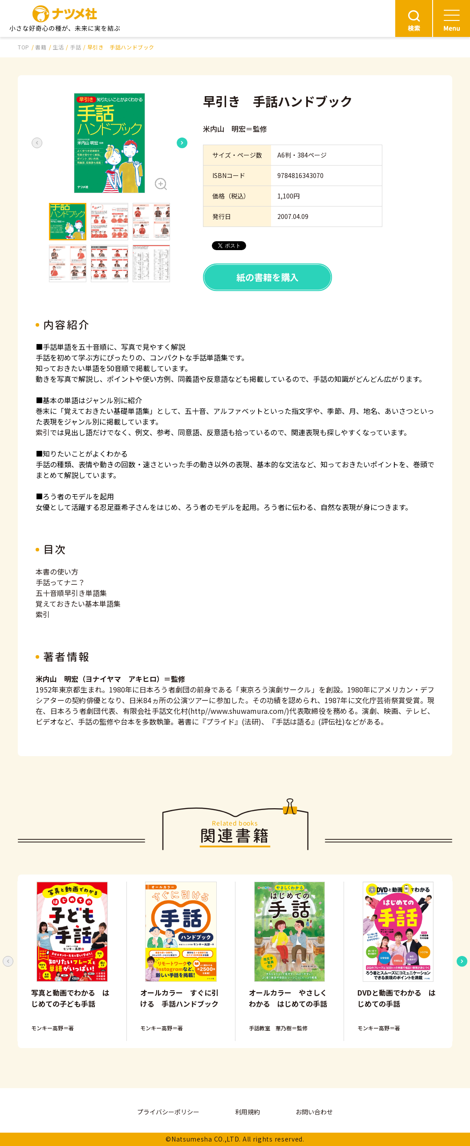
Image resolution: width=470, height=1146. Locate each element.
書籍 (40, 47)
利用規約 (247, 1111)
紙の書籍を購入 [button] (267, 277)
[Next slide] (182, 143)
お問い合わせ (314, 1111)
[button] (109, 143)
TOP (23, 47)
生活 (58, 47)
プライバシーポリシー (168, 1111)
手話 (75, 47)
